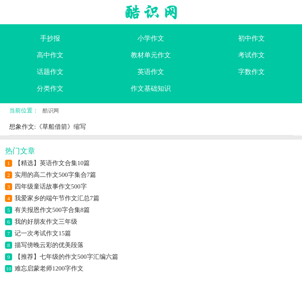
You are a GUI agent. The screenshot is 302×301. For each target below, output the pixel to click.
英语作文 (150, 71)
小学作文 (150, 38)
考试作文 (251, 55)
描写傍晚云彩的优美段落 (49, 245)
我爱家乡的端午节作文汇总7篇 (57, 198)
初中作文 (251, 38)
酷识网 (51, 110)
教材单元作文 (151, 55)
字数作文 (251, 71)
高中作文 (50, 55)
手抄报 (50, 38)
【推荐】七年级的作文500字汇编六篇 (66, 256)
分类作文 (50, 88)
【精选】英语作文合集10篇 (52, 163)
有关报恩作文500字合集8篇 (52, 210)
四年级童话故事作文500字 (51, 186)
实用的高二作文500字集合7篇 (55, 174)
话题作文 (50, 71)
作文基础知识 (151, 88)
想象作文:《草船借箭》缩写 (47, 126)
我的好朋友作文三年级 (46, 221)
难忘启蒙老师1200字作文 (49, 268)
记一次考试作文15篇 (43, 233)
